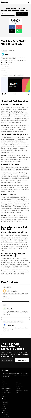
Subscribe (4, 408)
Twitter (21, 75)
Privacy (3, 410)
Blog (3, 384)
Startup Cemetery (6, 388)
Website (6, 75)
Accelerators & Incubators (22, 390)
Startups (18, 388)
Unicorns (18, 384)
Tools (3, 394)
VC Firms (18, 392)
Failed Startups (19, 386)
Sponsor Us (4, 400)
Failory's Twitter (5, 414)
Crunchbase (11, 75)
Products (4, 396)
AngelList (17, 75)
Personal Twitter (6, 416)
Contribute (4, 404)
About (3, 406)
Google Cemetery (6, 390)
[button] (29, 2)
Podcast (4, 386)
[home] (4, 2)
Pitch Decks (4, 50)
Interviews (4, 383)
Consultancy (5, 402)
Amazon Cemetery (6, 392)
